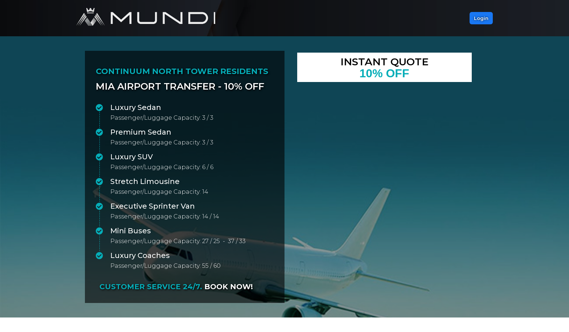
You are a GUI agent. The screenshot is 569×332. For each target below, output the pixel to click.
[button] (481, 18)
